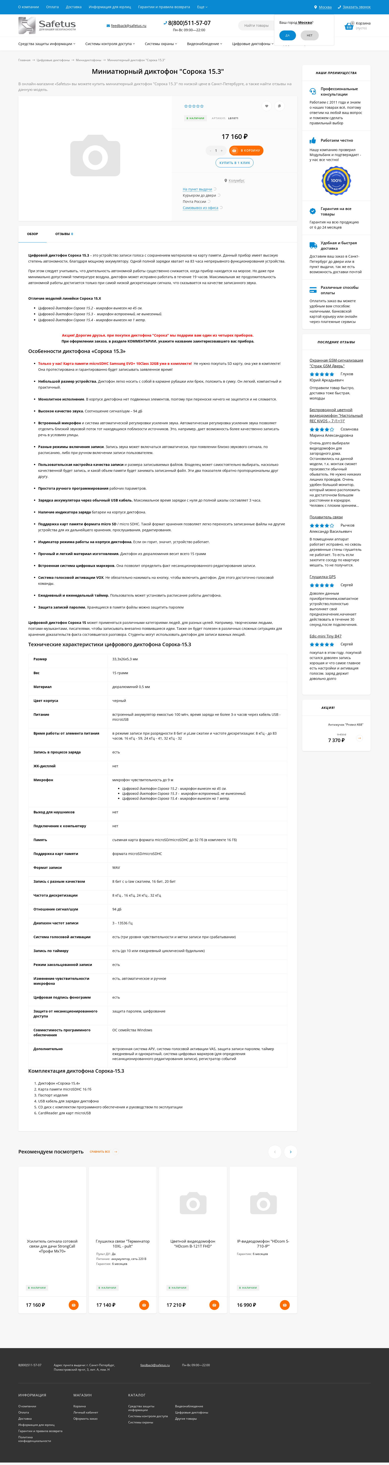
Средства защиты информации (141, 1408)
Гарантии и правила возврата (164, 6)
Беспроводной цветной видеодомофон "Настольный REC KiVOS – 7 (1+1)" (336, 415)
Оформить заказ (85, 1418)
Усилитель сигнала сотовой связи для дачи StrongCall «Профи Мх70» (52, 1246)
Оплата (52, 6)
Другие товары (186, 1418)
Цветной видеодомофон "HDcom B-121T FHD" (192, 1244)
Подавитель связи (326, 516)
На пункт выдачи (197, 189)
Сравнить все (104, 1151)
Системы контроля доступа (148, 1416)
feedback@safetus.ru (128, 25)
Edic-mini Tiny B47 (326, 636)
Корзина (79, 1406)
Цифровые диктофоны (53, 60)
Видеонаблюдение (189, 1406)
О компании (28, 6)
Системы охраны (140, 1422)
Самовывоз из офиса (200, 207)
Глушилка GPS (323, 576)
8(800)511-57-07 (189, 23)
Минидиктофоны (88, 60)
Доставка (74, 6)
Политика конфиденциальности (34, 1439)
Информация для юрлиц (110, 6)
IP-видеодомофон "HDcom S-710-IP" (263, 1244)
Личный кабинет (85, 1412)
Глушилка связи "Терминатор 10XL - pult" (123, 1244)
